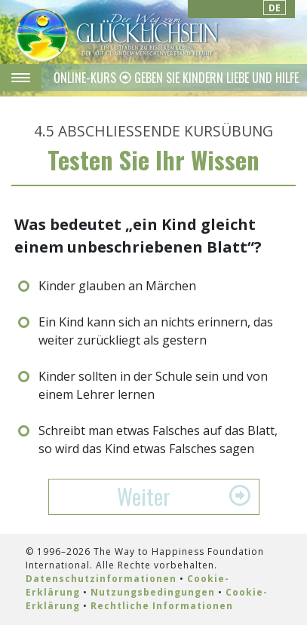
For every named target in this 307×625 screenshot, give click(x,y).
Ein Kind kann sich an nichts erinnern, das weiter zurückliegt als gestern (155, 331)
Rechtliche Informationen (162, 605)
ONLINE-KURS (86, 78)
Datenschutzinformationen (101, 578)
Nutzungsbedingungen (153, 592)
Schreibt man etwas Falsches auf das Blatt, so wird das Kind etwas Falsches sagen (158, 439)
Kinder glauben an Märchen (117, 285)
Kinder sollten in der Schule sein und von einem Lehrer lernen (153, 385)
